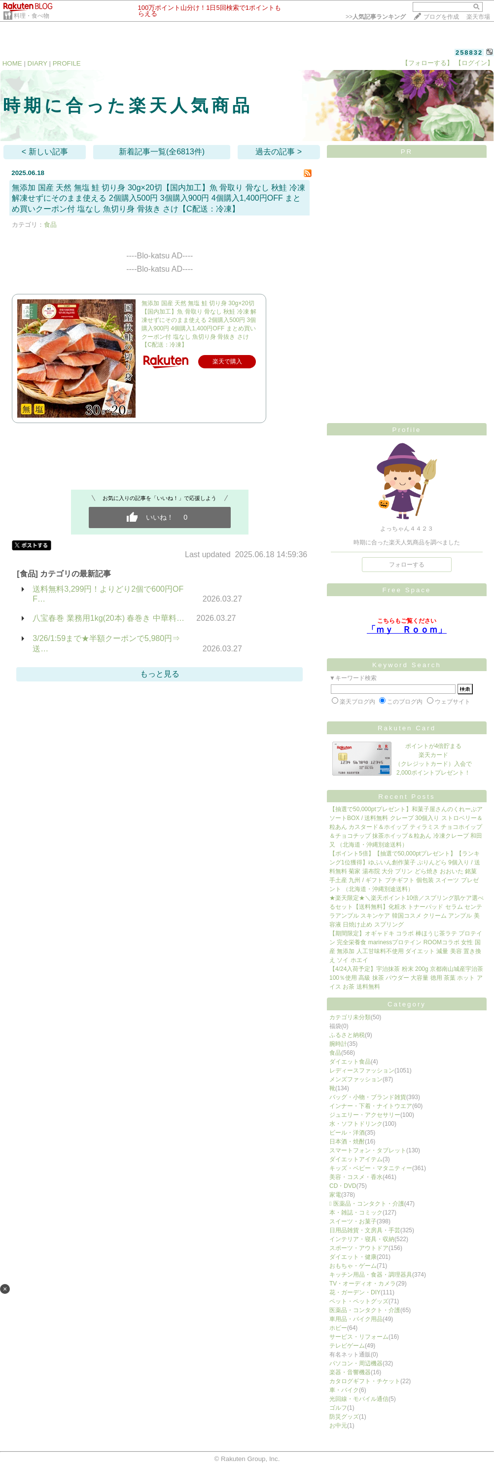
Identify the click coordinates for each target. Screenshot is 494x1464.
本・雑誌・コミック (356, 1212)
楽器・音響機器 (350, 1372)
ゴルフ (338, 1407)
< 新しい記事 (45, 151)
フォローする (406, 564)
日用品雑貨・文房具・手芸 (364, 1230)
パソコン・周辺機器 (356, 1363)
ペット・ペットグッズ (358, 1301)
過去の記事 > (278, 151)
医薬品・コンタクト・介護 (364, 1310)
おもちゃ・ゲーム (353, 1265)
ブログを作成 (441, 16)
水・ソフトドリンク (356, 1123)
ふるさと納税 (347, 1035)
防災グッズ (344, 1416)
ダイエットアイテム (356, 1159)
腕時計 (338, 1043)
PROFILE (67, 63)
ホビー (338, 1327)
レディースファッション (361, 1070)
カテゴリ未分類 (350, 1017)
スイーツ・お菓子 (353, 1221)
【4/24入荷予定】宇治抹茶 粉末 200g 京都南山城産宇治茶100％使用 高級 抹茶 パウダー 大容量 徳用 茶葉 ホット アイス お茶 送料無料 (406, 977)
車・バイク (344, 1390)
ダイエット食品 (350, 1061)
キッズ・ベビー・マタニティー (370, 1168)
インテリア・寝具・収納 (361, 1239)
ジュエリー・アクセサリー (364, 1114)
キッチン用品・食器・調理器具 (370, 1274)
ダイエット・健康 (353, 1256)
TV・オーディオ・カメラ (362, 1283)
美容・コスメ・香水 (356, 1177)
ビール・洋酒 (347, 1132)
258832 (469, 52)
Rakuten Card (407, 728)
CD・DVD (342, 1185)
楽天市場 (478, 16)
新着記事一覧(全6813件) (162, 151)
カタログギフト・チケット (364, 1381)
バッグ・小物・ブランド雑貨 (367, 1097)
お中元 (338, 1425)
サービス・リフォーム (358, 1336)
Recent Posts (406, 796)
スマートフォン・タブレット (367, 1150)
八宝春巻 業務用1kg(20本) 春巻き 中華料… (108, 618)
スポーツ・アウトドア (358, 1248)
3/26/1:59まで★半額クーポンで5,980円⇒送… (106, 643)
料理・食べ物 (31, 15)
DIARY (37, 63)
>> (376, 16)
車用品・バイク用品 (356, 1319)
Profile (407, 429)
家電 (335, 1194)
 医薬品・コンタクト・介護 (366, 1203)
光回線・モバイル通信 (358, 1398)
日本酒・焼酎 (347, 1141)
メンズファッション (356, 1079)
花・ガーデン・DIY (355, 1292)
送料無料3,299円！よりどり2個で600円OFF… (108, 594)
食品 (50, 224)
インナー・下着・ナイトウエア (370, 1106)
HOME (12, 63)
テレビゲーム (347, 1345)
